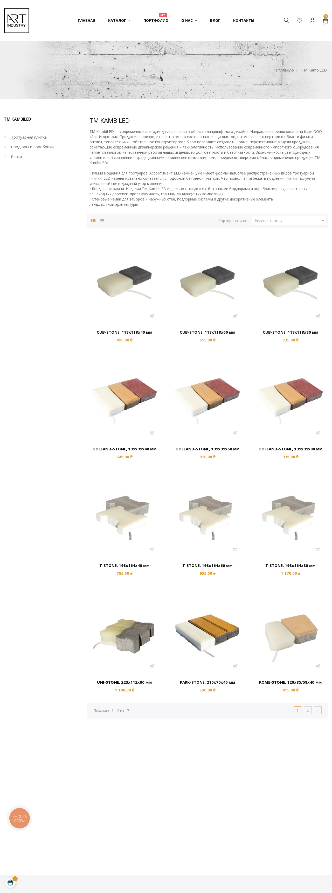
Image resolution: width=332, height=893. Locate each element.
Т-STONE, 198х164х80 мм (290, 565)
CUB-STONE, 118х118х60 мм (207, 332)
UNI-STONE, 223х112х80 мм (124, 682)
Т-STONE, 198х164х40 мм (124, 565)
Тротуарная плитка (29, 137)
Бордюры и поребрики (32, 146)
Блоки (16, 156)
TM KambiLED (17, 119)
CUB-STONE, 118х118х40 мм (124, 332)
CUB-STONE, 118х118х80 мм (290, 332)
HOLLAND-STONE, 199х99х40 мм (124, 448)
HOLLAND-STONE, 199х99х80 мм (290, 448)
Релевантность (290, 220)
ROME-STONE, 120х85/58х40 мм (290, 682)
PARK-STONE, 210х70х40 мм (207, 682)
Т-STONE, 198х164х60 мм (207, 565)
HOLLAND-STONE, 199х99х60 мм (207, 448)
